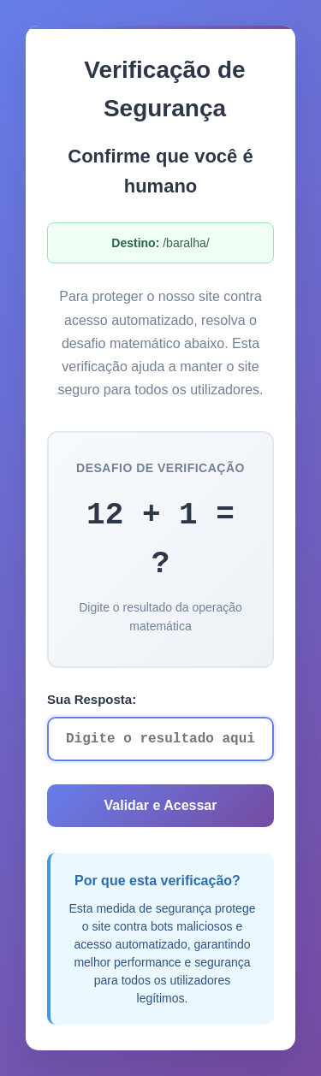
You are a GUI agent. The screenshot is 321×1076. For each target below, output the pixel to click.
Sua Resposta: (91, 699)
